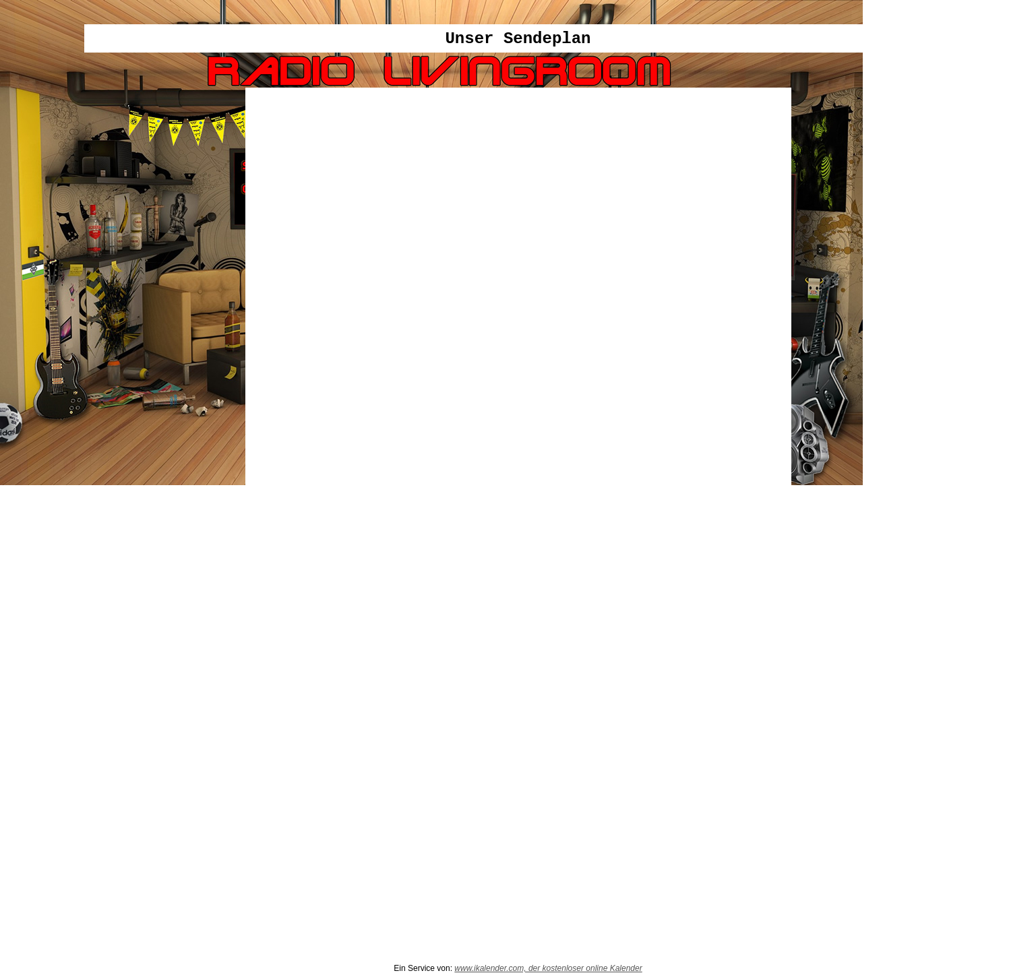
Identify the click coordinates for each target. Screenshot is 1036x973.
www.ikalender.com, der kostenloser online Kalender (548, 968)
